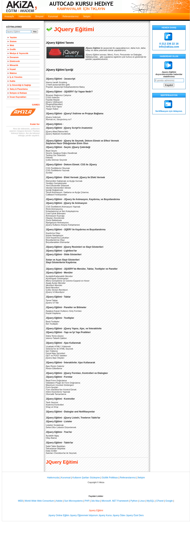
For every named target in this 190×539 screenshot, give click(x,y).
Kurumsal (53, 16)
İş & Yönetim (16, 77)
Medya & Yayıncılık (19, 53)
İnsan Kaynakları (18, 97)
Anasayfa (9, 16)
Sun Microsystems (73, 501)
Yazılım (13, 37)
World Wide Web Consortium (39, 501)
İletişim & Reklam (18, 93)
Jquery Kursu (105, 515)
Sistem (13, 41)
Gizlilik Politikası (110, 477)
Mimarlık (14, 65)
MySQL (150, 501)
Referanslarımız (71, 16)
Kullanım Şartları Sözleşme (86, 477)
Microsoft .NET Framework (115, 501)
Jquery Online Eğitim (58, 515)
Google (169, 501)
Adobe (59, 501)
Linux (142, 501)
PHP (87, 501)
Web (12, 45)
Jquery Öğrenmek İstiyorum (84, 515)
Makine (13, 73)
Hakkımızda (25, 16)
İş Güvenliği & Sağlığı (20, 85)
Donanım (14, 57)
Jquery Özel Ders (135, 515)
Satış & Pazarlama (19, 89)
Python (133, 501)
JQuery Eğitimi (74, 29)
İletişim (86, 16)
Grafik (13, 49)
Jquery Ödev (118, 515)
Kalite (12, 81)
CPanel (159, 501)
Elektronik (15, 61)
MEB (20, 501)
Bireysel (39, 16)
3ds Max (95, 501)
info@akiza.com (169, 46)
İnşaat (13, 69)
